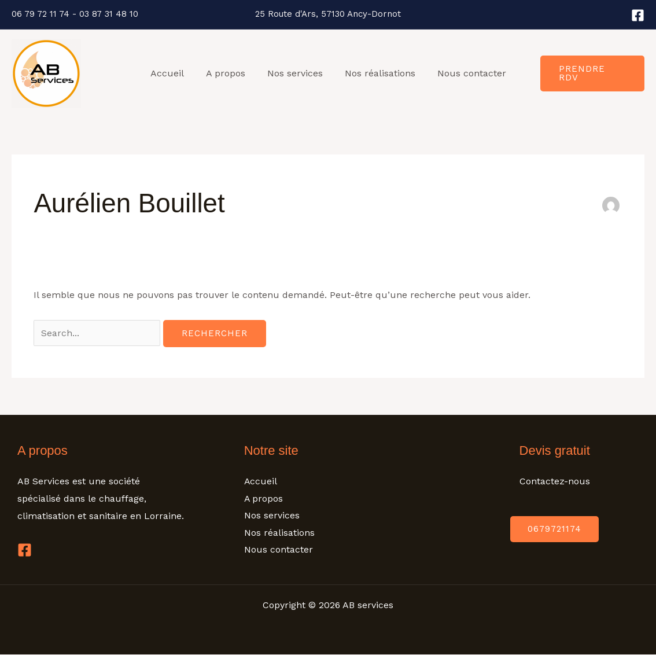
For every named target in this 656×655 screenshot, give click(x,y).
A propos (229, 73)
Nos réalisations (376, 73)
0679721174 (554, 529)
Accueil (174, 73)
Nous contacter (464, 73)
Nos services (295, 73)
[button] (591, 73)
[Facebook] (637, 15)
